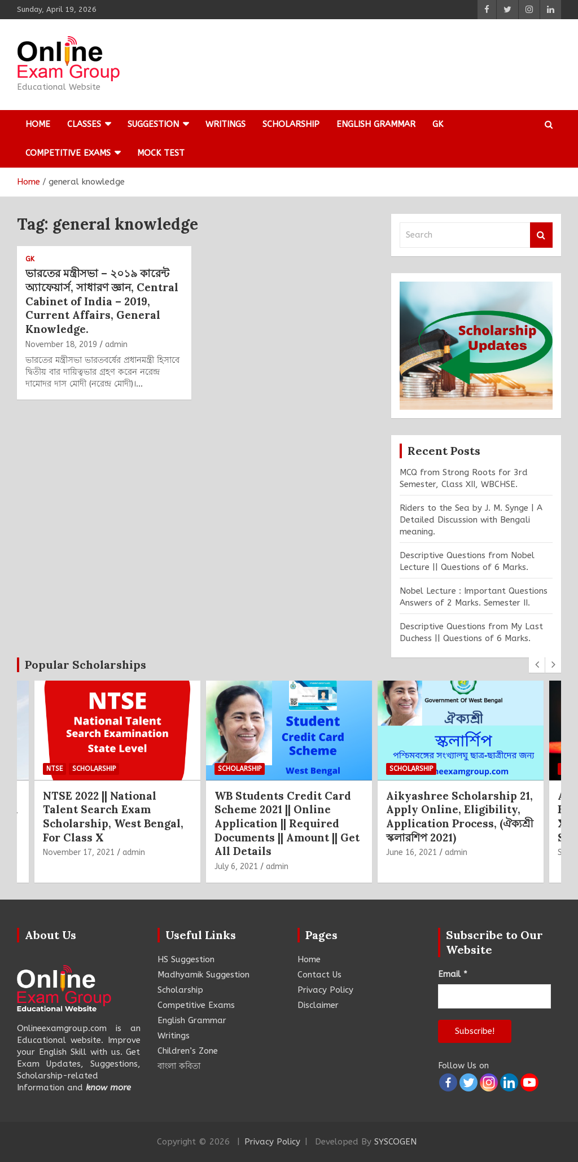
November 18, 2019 (61, 344)
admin (116, 344)
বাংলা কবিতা (178, 1066)
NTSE (54, 769)
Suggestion (153, 124)
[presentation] (537, 665)
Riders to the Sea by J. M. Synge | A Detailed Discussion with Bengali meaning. (471, 520)
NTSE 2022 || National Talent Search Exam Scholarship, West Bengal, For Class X (113, 816)
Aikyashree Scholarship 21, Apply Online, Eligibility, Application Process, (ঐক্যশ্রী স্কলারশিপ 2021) (459, 816)
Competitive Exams (68, 153)
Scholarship (290, 124)
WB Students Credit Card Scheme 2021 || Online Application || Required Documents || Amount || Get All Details (287, 823)
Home (37, 124)
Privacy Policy (325, 990)
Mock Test (161, 153)
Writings (225, 124)
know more (108, 1087)
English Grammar (375, 124)
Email (452, 974)
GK (437, 124)
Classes (84, 124)
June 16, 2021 (411, 852)
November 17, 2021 (79, 852)
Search (541, 235)
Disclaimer (318, 1005)
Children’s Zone (187, 1051)
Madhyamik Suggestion (203, 975)
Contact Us (319, 975)
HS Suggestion (185, 959)
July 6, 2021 (236, 866)
